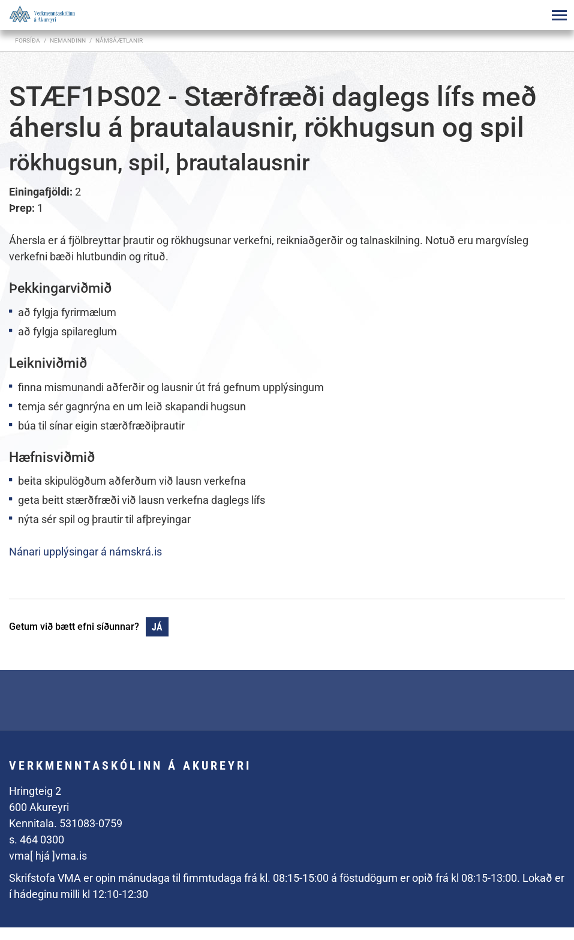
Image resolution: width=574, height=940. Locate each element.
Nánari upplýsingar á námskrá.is (85, 551)
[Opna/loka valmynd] (559, 15)
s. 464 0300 (36, 839)
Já (157, 627)
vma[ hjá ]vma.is (48, 855)
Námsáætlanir (119, 40)
